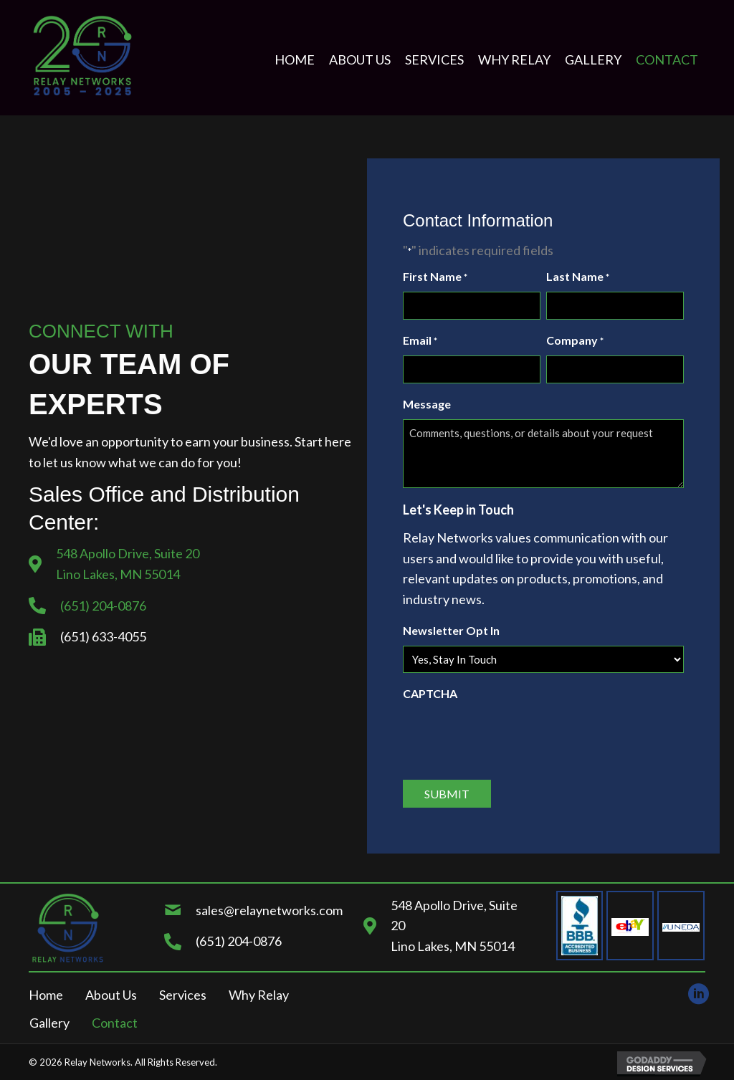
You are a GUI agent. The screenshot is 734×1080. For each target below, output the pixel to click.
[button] (694, 990)
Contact (115, 1023)
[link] (294, 59)
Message (427, 404)
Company (575, 341)
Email (420, 341)
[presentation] (512, 736)
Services (182, 995)
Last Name (577, 277)
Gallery (49, 1023)
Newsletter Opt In (451, 630)
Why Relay (259, 995)
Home (46, 995)
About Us (111, 995)
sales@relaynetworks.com (269, 910)
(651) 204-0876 (103, 605)
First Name (435, 277)
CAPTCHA (430, 693)
